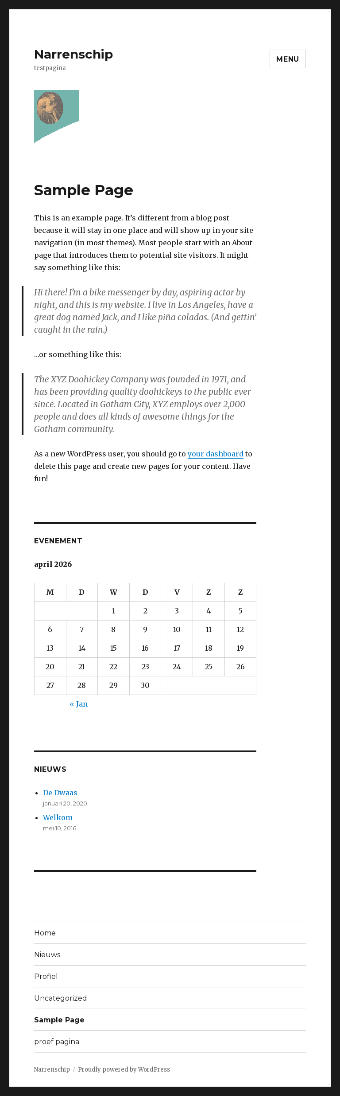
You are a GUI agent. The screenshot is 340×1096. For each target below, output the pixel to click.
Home (45, 933)
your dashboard (215, 453)
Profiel (46, 976)
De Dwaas (60, 792)
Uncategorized (60, 998)
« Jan (79, 703)
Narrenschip (73, 54)
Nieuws (47, 955)
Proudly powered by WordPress (124, 1069)
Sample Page (59, 1020)
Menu (287, 59)
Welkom (58, 817)
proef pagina (56, 1041)
